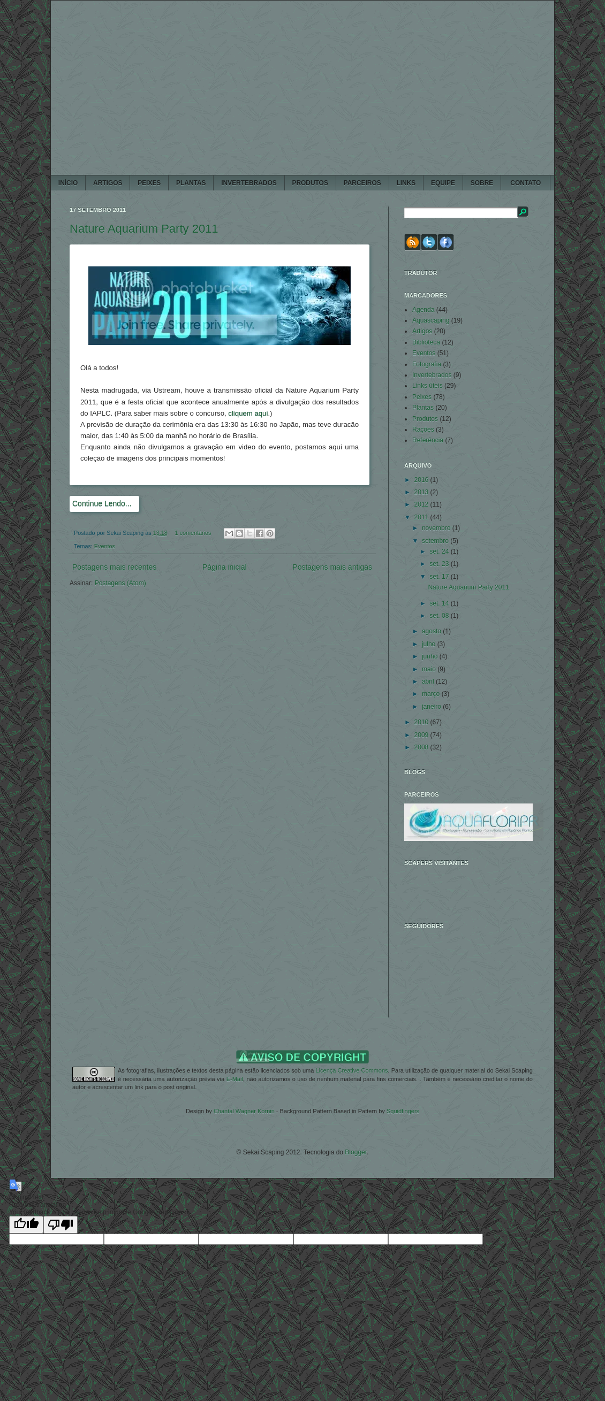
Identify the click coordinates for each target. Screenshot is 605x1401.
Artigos (422, 331)
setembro (436, 541)
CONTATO (526, 183)
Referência (427, 440)
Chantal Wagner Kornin (244, 1111)
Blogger (356, 1152)
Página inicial (224, 567)
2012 (422, 504)
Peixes (422, 397)
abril (429, 681)
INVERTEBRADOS (248, 183)
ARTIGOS (107, 183)
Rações (423, 429)
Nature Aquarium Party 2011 (144, 228)
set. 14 (439, 603)
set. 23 (439, 564)
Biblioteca (426, 342)
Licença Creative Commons (351, 1070)
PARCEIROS (362, 183)
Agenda (423, 309)
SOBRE (482, 183)
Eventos (104, 546)
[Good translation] (26, 1225)
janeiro (432, 706)
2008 (422, 747)
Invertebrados (431, 375)
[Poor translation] (60, 1225)
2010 (422, 722)
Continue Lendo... (102, 503)
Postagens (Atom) (120, 583)
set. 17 (439, 576)
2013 (422, 492)
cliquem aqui (248, 413)
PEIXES (149, 183)
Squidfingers (403, 1111)
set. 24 (439, 551)
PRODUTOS (310, 183)
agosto (432, 631)
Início (68, 183)
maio (429, 669)
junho (431, 656)
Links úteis (427, 385)
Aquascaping (430, 320)
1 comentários (193, 533)
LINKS (405, 183)
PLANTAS (191, 183)
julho (429, 644)
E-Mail (234, 1079)
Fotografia (426, 364)
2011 (422, 517)
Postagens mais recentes (114, 567)
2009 (422, 735)
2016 (422, 480)
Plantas (423, 407)
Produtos (425, 419)
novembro (437, 528)
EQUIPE (443, 183)
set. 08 (439, 615)
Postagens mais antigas (332, 567)
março (432, 694)
